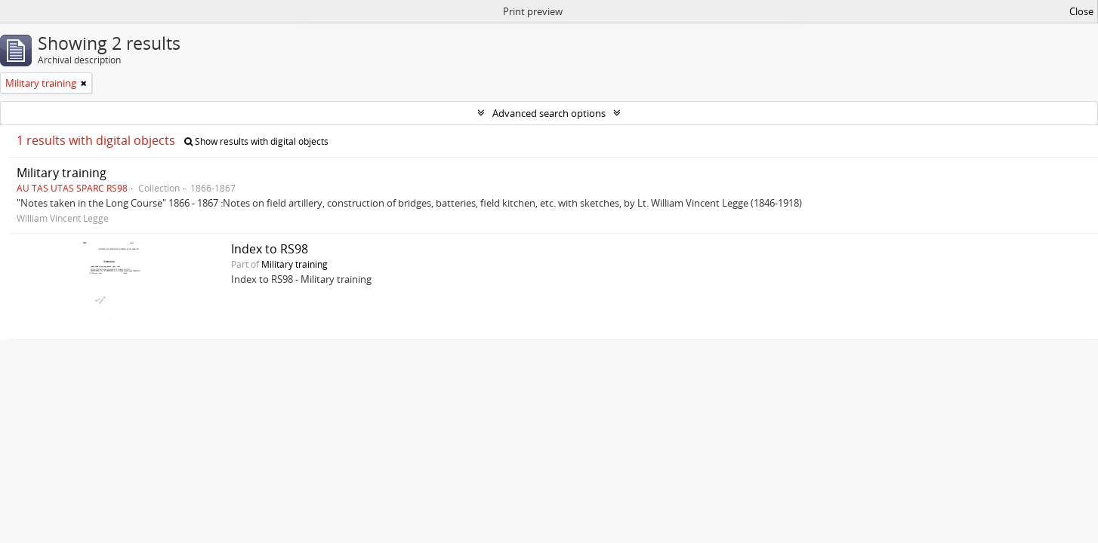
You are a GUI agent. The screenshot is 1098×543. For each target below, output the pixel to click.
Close (1081, 11)
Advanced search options (549, 113)
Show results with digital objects (256, 141)
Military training (61, 172)
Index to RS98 (269, 249)
